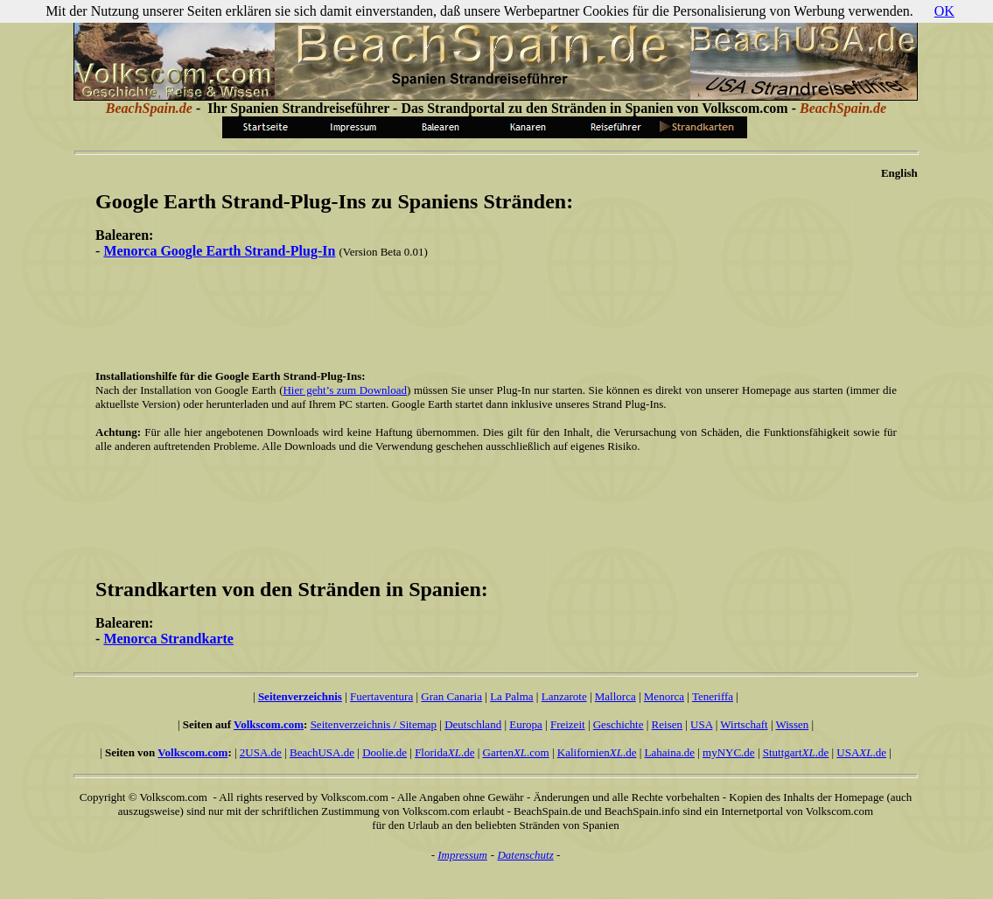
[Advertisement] (492, 312)
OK (944, 11)
